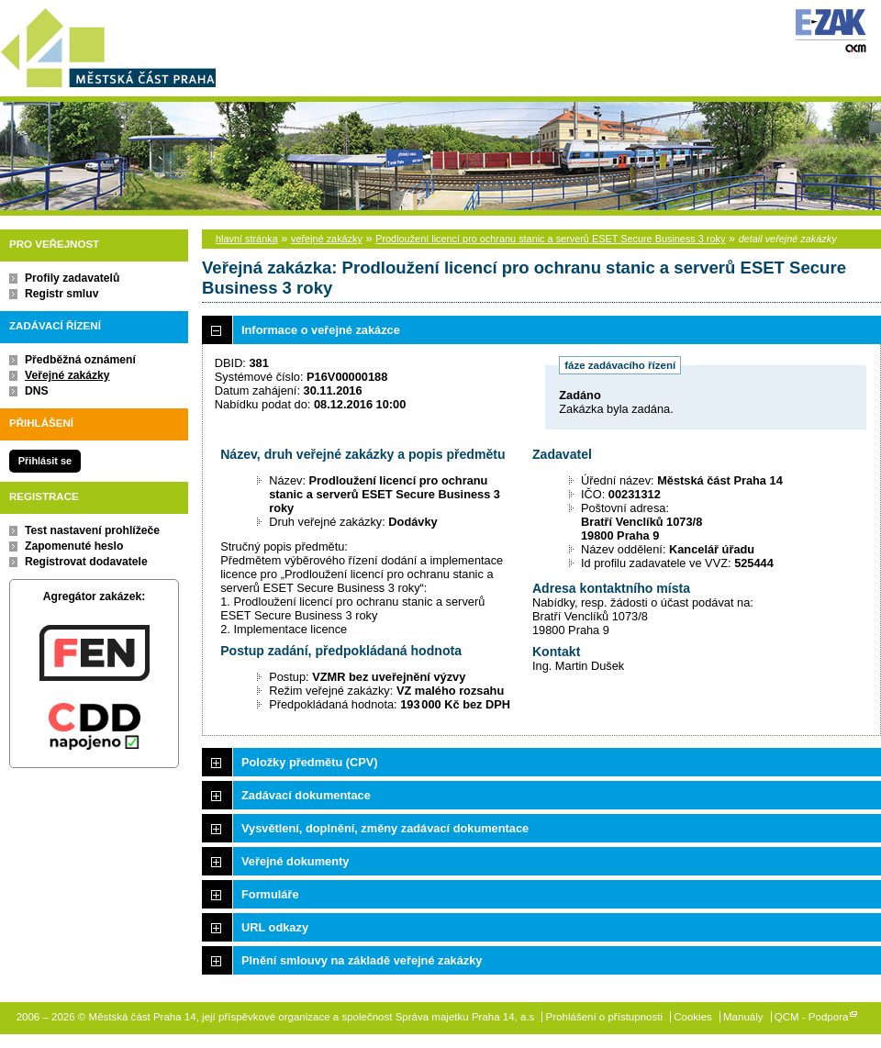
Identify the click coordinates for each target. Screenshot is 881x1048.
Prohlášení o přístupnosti (604, 1016)
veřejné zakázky (326, 238)
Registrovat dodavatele (86, 561)
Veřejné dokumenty (295, 861)
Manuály (743, 1016)
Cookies (693, 1016)
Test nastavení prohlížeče (92, 530)
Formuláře (270, 894)
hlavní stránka (247, 238)
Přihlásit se (45, 460)
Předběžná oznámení (80, 359)
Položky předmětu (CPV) (309, 762)
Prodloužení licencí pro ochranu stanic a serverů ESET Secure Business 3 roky (550, 238)
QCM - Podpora (812, 1016)
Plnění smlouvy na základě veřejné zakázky (361, 960)
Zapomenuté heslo (74, 546)
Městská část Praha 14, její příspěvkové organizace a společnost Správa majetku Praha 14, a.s (108, 44)
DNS (37, 391)
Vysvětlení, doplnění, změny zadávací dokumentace (385, 828)
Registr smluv (61, 293)
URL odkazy (274, 927)
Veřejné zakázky (67, 375)
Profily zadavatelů (72, 278)
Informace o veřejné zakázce (320, 330)
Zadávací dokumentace (306, 795)
